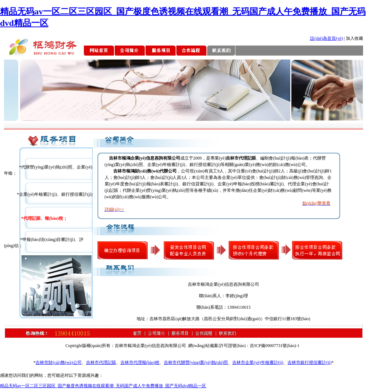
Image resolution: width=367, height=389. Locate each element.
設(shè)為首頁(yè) (326, 38)
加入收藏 (354, 38)
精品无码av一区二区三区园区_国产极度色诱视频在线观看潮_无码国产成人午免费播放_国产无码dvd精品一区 (103, 385)
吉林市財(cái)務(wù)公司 (58, 362)
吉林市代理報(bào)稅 (139, 362)
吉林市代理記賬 (101, 362)
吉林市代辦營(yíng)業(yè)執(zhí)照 (196, 362)
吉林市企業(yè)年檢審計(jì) (257, 362)
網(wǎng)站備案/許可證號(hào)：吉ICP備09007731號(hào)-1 (243, 345)
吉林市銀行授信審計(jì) (309, 362)
